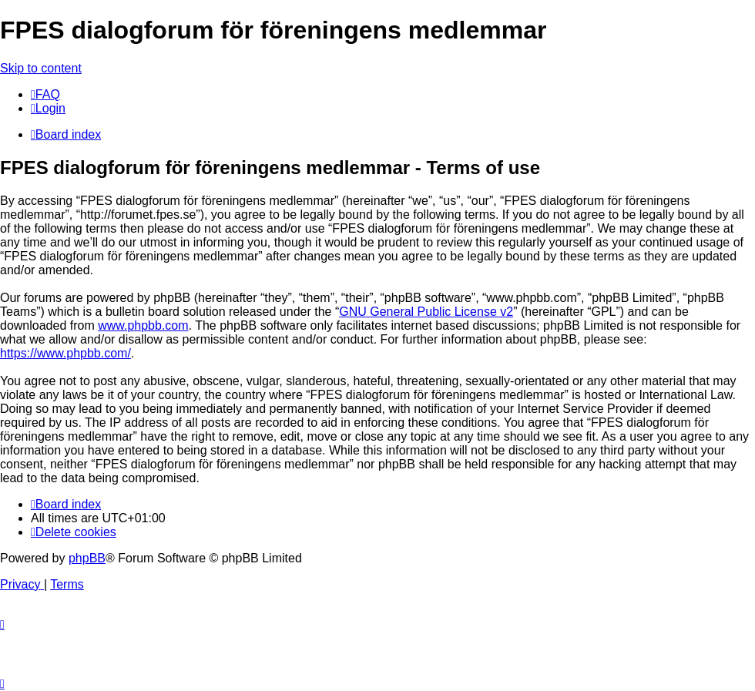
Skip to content (41, 68)
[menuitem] (45, 94)
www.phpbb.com (143, 325)
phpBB (87, 558)
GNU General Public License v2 (426, 311)
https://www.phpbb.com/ (65, 353)
